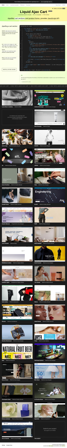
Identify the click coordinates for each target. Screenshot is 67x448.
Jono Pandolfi (5, 243)
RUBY (35, 223)
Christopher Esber (6, 399)
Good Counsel (37, 262)
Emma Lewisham (6, 418)
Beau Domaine (38, 126)
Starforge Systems (39, 360)
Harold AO (16, 301)
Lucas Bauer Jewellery (7, 106)
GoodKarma (14, 321)
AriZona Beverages (39, 106)
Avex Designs (53, 106)
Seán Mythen (46, 340)
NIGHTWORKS (37, 243)
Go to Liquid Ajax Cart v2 (46, 1)
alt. (2, 165)
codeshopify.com (26, 81)
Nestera (4, 321)
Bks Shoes (37, 380)
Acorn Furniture (5, 184)
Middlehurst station (6, 262)
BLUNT (36, 204)
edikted (36, 165)
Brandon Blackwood (7, 340)
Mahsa (36, 301)
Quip (35, 184)
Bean (16, 243)
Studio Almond (16, 145)
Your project (37, 438)
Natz (3, 360)
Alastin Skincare (6, 223)
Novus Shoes (5, 380)
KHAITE (36, 145)
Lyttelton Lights (5, 282)
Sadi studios (5, 301)
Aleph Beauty (37, 321)
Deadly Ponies (5, 204)
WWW (20, 106)
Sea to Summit (5, 438)
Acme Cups (4, 145)
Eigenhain (36, 418)
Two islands (37, 282)
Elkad (48, 126)
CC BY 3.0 (63, 445)
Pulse (35, 340)
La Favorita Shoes (38, 399)
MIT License (51, 445)
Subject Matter (20, 262)
